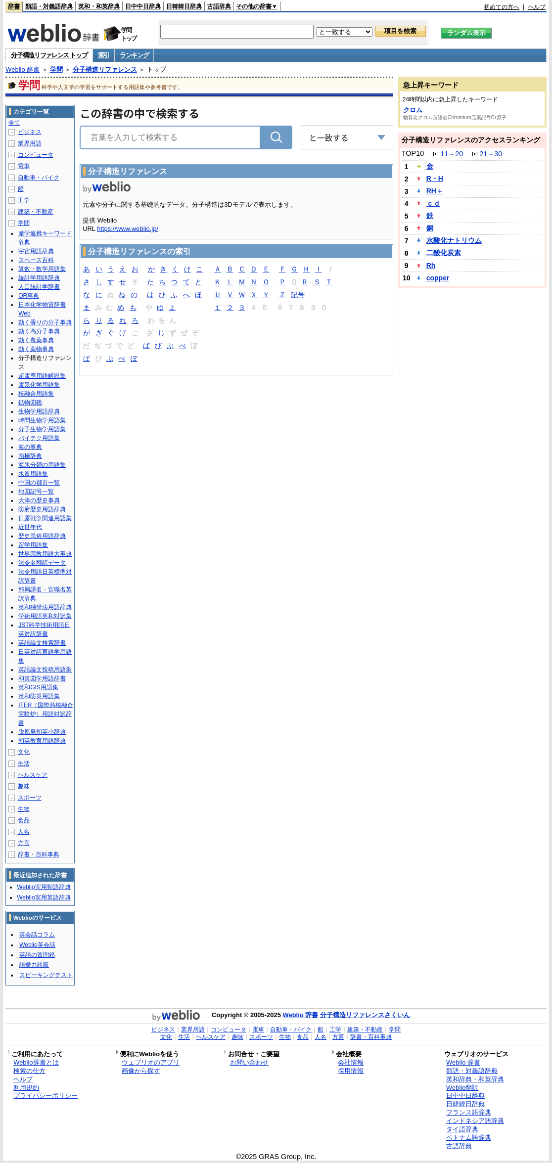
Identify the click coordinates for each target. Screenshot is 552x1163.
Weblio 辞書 (22, 69)
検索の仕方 (29, 1070)
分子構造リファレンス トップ (49, 55)
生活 (24, 763)
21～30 (490, 154)
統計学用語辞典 (39, 277)
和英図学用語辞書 (42, 678)
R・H (434, 178)
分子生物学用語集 (42, 429)
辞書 (14, 6)
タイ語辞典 (462, 1129)
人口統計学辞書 (39, 286)
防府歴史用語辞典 (42, 509)
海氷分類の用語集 (42, 464)
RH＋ (434, 191)
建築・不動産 (35, 211)
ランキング (134, 55)
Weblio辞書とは (35, 1062)
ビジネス (30, 132)
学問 (56, 69)
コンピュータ (35, 154)
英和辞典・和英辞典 (475, 1079)
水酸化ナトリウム (454, 240)
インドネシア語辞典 (475, 1120)
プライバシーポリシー (45, 1095)
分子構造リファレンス (105, 69)
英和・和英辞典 (99, 6)
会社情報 (351, 1062)
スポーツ (30, 797)
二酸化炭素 (443, 253)
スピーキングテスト (46, 975)
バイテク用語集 (39, 438)
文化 (24, 752)
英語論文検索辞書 (42, 642)
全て (14, 123)
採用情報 (351, 1070)
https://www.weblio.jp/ (127, 228)
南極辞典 (30, 455)
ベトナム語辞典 (468, 1137)
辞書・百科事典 (38, 854)
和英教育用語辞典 (42, 740)
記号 (298, 295)
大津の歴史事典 (39, 500)
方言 (24, 843)
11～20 (451, 154)
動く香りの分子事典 (45, 322)
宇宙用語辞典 (36, 251)
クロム (412, 110)
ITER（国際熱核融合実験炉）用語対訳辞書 (45, 714)
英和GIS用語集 (38, 687)
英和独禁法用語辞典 (45, 607)
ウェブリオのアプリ (151, 1062)
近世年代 (30, 527)
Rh (431, 265)
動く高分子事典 (39, 331)
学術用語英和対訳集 (45, 616)
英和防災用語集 (39, 696)
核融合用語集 (36, 393)
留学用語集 (33, 544)
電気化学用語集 (39, 384)
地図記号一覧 (36, 491)
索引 (103, 55)
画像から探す (141, 1070)
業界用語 (30, 143)
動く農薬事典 (36, 340)
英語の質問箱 (37, 954)
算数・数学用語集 (42, 269)
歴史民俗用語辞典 (42, 536)
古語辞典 (219, 6)
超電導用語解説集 (42, 375)
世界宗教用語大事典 (45, 553)
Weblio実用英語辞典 (43, 897)
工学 (24, 200)
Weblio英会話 (37, 944)
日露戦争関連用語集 (45, 518)
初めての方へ (501, 6)
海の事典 (30, 447)
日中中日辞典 (143, 6)
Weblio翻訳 (462, 1087)
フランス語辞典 (468, 1112)
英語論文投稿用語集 (45, 669)
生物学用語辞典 (39, 411)
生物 (24, 808)
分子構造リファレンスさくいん (365, 1015)
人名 (24, 831)
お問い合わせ (249, 1062)
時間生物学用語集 (42, 420)
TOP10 (413, 153)
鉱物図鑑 (30, 402)
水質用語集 (33, 473)
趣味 (24, 786)
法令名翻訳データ (42, 562)
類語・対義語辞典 (49, 6)
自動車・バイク (38, 177)
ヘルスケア (32, 774)
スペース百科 (36, 260)
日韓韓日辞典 (184, 6)
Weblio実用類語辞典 (43, 887)
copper (438, 278)
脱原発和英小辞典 (42, 731)
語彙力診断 (34, 964)
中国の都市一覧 (39, 482)
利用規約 (26, 1087)
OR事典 (28, 295)
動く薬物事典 (36, 349)
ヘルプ (537, 6)
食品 (24, 820)
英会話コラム (37, 934)
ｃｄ (433, 203)
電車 (24, 166)
